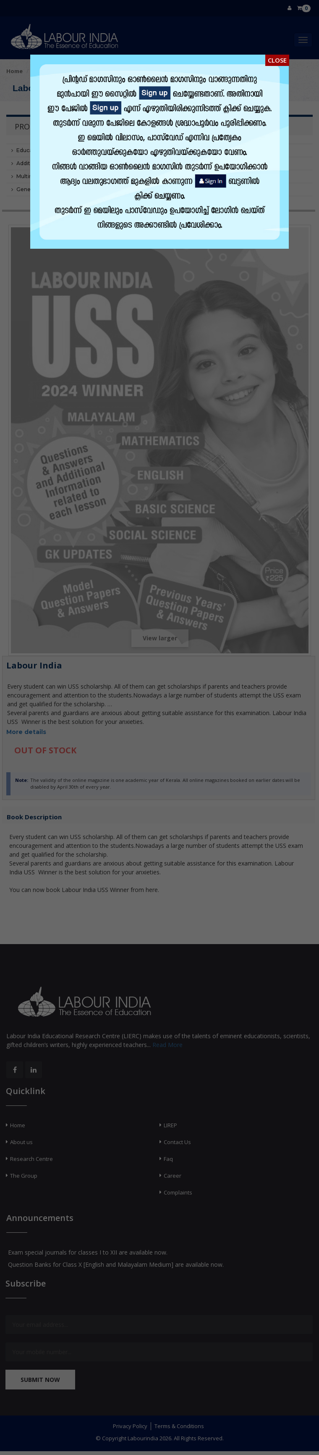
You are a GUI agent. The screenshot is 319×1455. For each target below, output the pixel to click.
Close (277, 60)
